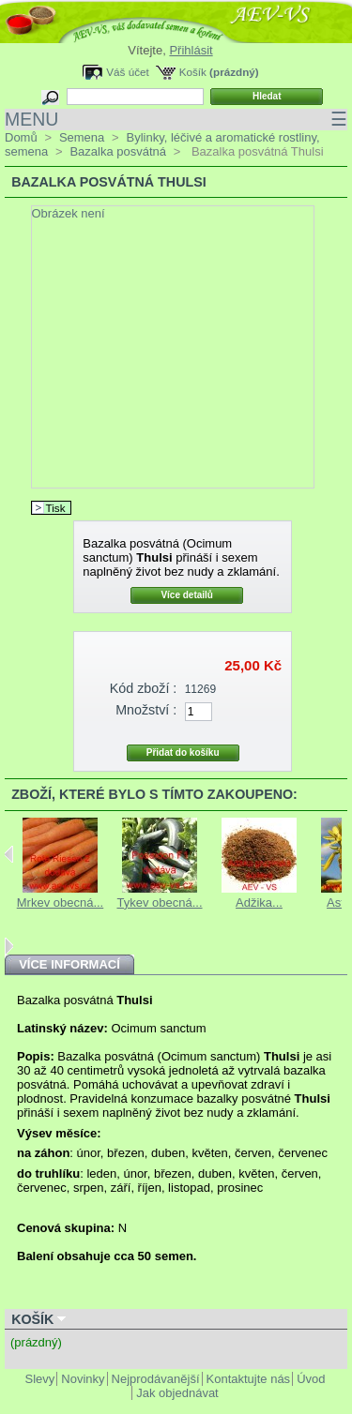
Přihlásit (190, 50)
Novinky (82, 1379)
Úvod (311, 1379)
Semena (81, 137)
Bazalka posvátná (117, 151)
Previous (9, 854)
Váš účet (127, 72)
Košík (193, 72)
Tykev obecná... (159, 902)
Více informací (69, 964)
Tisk (56, 508)
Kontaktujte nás (249, 1379)
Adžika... (259, 902)
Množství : (145, 709)
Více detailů (187, 595)
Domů (21, 137)
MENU (176, 119)
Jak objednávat (177, 1393)
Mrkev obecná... (60, 902)
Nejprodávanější (156, 1379)
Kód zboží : (143, 688)
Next (9, 946)
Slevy (40, 1379)
